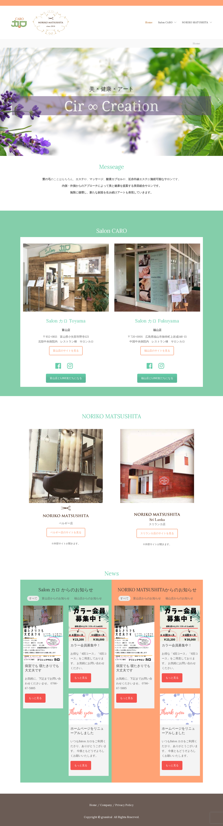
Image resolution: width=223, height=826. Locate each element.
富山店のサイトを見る (66, 350)
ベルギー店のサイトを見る (65, 532)
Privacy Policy (124, 805)
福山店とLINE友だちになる (157, 378)
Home (149, 22)
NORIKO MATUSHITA (195, 22)
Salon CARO (165, 22)
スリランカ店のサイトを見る (157, 533)
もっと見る (35, 698)
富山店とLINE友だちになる (66, 378)
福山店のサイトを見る (157, 350)
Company (106, 805)
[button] (4, 100)
